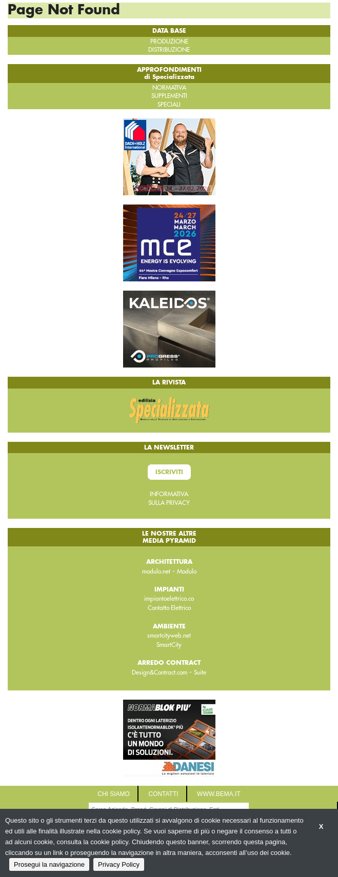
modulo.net (156, 571)
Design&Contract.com (159, 672)
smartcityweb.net (169, 636)
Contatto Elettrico (169, 608)
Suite (200, 672)
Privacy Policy (119, 864)
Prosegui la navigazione (49, 864)
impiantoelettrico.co (169, 599)
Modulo (186, 571)
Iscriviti (169, 472)
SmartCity (169, 645)
